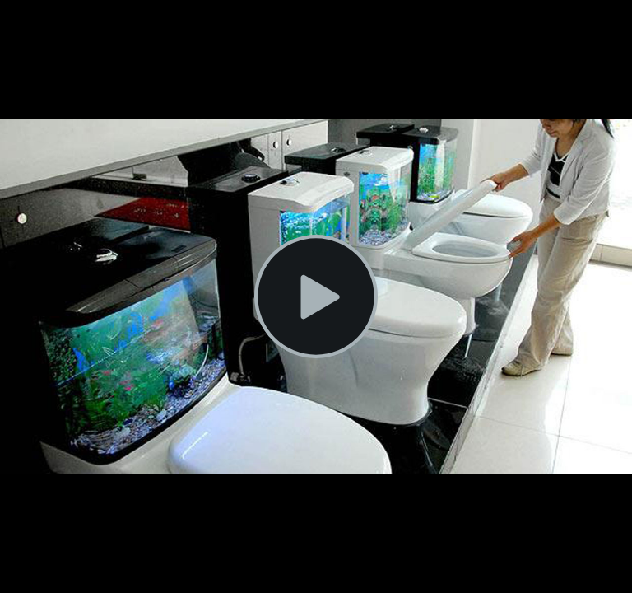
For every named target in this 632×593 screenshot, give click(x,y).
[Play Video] (316, 296)
